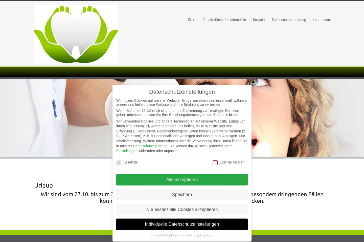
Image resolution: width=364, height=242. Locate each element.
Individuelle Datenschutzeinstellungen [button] (182, 221)
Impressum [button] (206, 232)
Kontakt (259, 19)
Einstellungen (127, 148)
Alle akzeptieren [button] (182, 176)
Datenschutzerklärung (289, 19)
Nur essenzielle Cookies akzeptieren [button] (182, 206)
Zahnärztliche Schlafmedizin (224, 19)
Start (192, 19)
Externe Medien (228, 159)
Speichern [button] (182, 191)
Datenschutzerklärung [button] (184, 232)
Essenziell (127, 159)
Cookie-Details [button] (160, 232)
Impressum (321, 19)
